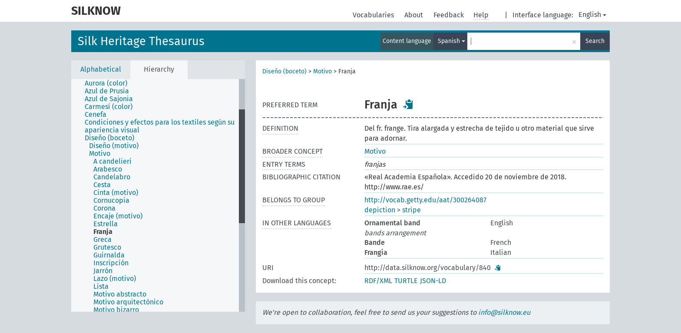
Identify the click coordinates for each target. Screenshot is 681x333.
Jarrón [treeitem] (102, 271)
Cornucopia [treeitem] (111, 200)
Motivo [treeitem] (99, 154)
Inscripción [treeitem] (111, 263)
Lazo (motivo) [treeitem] (114, 279)
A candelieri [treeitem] (112, 161)
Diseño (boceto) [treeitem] (109, 138)
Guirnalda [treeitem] (109, 255)
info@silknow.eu (504, 312)
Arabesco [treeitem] (107, 169)
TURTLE (406, 281)
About (414, 15)
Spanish (451, 41)
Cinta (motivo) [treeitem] (115, 193)
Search (595, 41)
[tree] (158, 195)
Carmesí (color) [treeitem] (108, 107)
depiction (379, 210)
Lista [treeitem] (101, 286)
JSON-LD (433, 281)
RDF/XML (378, 281)
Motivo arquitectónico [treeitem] (128, 302)
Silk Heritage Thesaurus (141, 41)
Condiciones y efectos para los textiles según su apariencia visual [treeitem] (160, 126)
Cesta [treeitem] (102, 185)
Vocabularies (374, 15)
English (592, 14)
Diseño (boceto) (284, 71)
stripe (411, 210)
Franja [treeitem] (102, 232)
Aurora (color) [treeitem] (106, 83)
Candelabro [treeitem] (111, 177)
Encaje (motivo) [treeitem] (117, 216)
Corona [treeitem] (104, 208)
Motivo (322, 71)
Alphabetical (100, 69)
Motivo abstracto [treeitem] (119, 294)
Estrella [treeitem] (105, 224)
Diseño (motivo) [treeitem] (114, 146)
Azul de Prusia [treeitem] (107, 91)
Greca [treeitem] (102, 240)
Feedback (449, 15)
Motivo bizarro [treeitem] (116, 310)
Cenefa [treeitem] (95, 115)
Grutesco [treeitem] (107, 247)
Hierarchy (159, 69)
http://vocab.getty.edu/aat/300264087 (425, 200)
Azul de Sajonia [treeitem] (109, 99)
